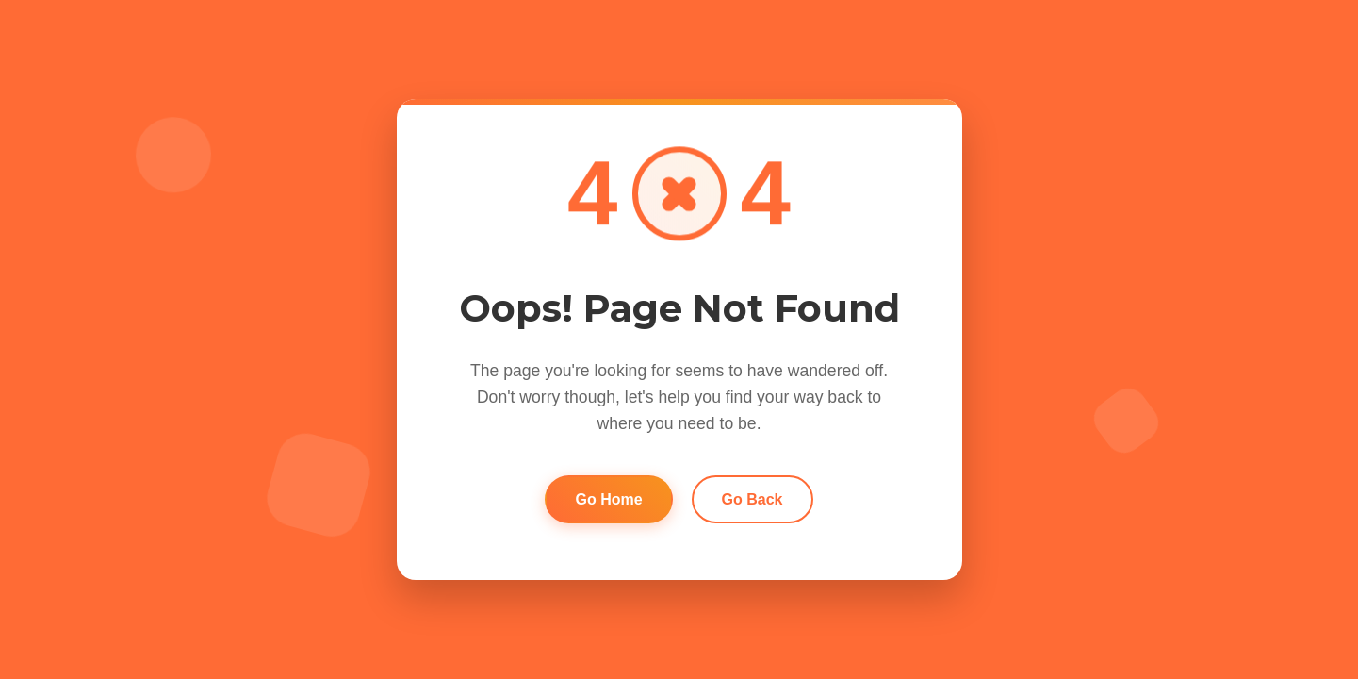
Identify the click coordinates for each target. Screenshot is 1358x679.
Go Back (752, 499)
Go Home (608, 499)
